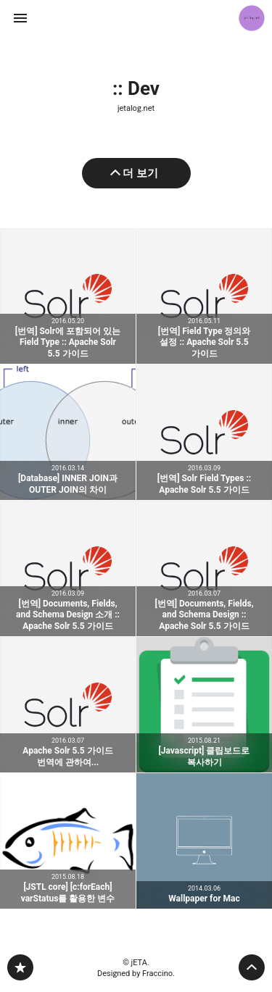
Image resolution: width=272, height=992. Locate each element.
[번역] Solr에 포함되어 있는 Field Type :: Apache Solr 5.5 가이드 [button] (68, 296)
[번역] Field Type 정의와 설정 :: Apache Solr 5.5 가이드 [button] (204, 296)
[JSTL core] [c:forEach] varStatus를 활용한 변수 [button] (68, 841)
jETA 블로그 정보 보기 (251, 18)
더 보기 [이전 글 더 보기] (140, 173)
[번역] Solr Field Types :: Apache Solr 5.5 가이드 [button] (204, 432)
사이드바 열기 (20, 18)
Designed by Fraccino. (136, 973)
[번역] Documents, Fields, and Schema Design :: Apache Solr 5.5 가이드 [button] (204, 568)
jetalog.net (136, 108)
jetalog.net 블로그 (20, 967)
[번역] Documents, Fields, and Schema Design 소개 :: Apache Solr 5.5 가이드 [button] (68, 568)
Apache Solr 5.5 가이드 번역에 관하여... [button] (68, 704)
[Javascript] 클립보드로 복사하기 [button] (204, 704)
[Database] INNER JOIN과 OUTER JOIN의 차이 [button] (68, 432)
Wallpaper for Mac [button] (204, 841)
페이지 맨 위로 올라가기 (251, 967)
